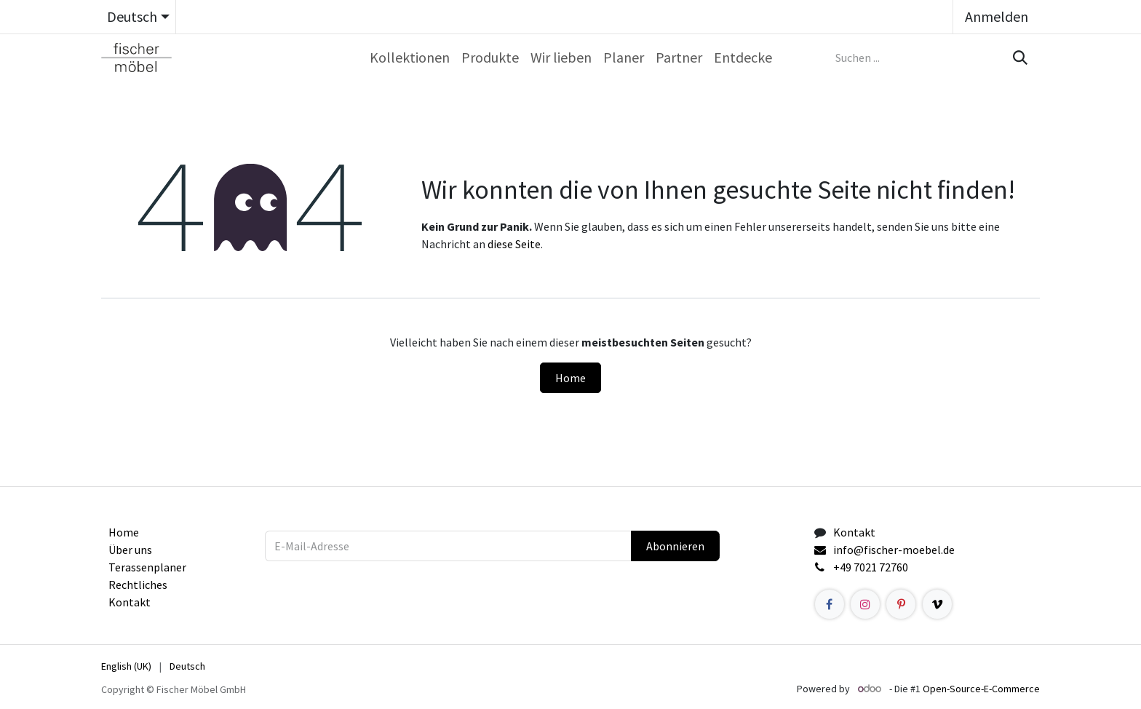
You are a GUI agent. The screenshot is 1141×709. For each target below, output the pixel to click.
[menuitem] (410, 57)
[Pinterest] (900, 604)
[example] (937, 604)
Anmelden (996, 16)
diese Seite (514, 244)
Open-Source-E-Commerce (981, 688)
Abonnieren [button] (675, 546)
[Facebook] (829, 604)
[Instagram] (865, 604)
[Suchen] (1019, 57)
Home (570, 378)
